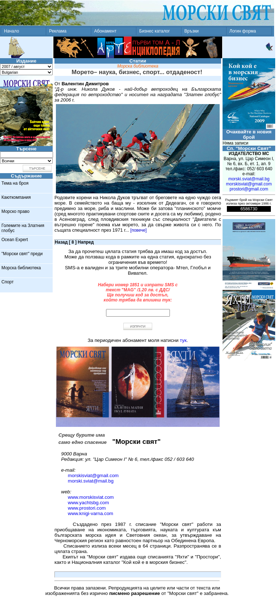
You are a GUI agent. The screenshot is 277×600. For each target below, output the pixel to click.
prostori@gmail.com (249, 189)
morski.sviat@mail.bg (91, 481)
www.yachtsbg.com (88, 502)
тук (183, 340)
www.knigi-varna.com (90, 513)
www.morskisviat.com (91, 497)
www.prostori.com (87, 508)
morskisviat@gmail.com (93, 475)
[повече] (138, 230)
